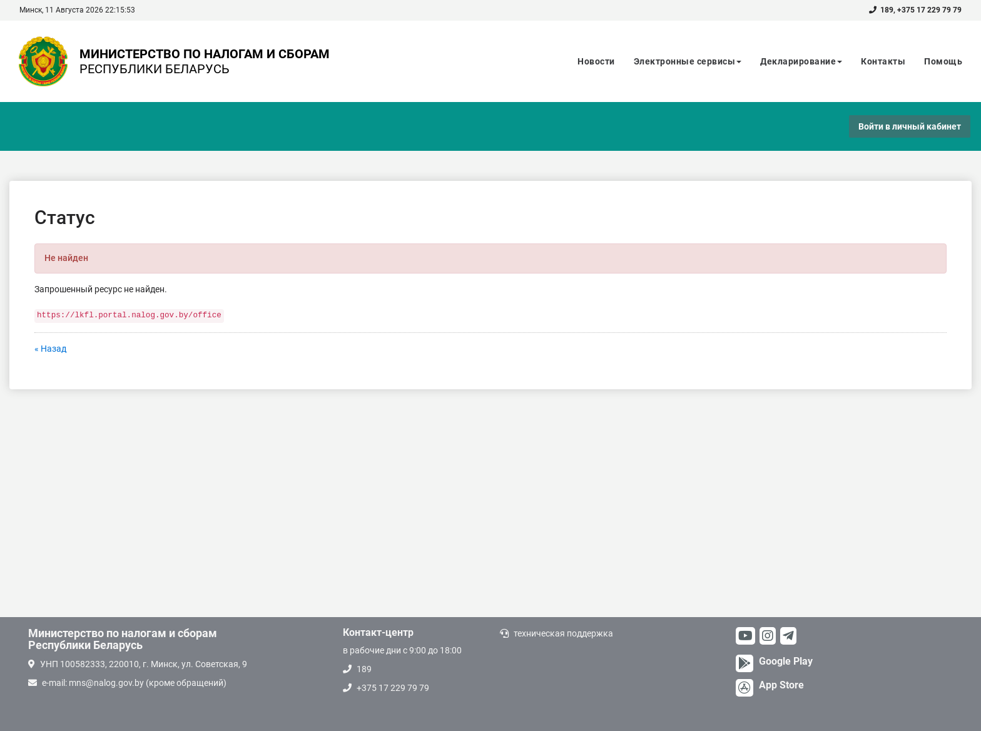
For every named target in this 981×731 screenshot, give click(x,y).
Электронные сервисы (688, 61)
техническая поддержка (563, 633)
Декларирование (801, 61)
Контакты (883, 61)
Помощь (943, 61)
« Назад (50, 349)
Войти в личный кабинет (909, 126)
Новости (596, 61)
